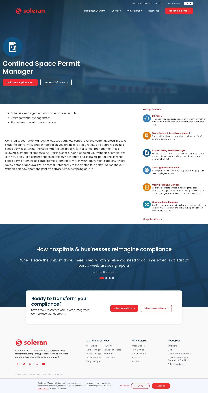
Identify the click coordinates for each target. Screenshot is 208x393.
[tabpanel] (104, 261)
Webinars (172, 346)
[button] (95, 11)
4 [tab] (113, 278)
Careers (136, 357)
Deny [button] (140, 385)
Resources (153, 10)
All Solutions (109, 357)
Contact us (159, 3)
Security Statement (55, 374)
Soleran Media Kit (176, 364)
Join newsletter (174, 3)
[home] (30, 10)
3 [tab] (110, 278)
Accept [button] (161, 385)
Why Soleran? (134, 10)
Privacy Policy (34, 374)
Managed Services (112, 350)
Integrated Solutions (94, 10)
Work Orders (91, 346)
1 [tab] (101, 278)
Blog (170, 350)
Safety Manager (92, 361)
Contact (136, 361)
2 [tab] (106, 278)
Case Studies (138, 346)
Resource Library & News (179, 353)
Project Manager (93, 357)
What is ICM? (109, 353)
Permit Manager (93, 350)
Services (116, 10)
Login (188, 3)
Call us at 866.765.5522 (142, 3)
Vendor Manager (93, 353)
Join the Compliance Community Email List (178, 359)
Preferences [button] (124, 386)
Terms (44, 374)
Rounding (107, 346)
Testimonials (138, 350)
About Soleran (139, 353)
